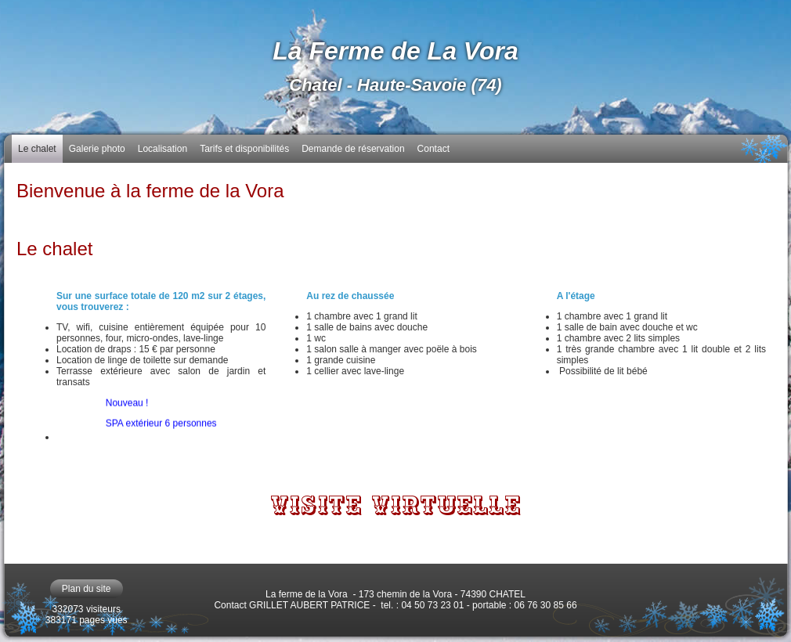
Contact (433, 148)
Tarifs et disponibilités (244, 148)
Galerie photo (97, 148)
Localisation (162, 148)
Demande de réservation (353, 148)
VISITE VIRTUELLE (396, 505)
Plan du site (86, 588)
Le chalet (37, 148)
